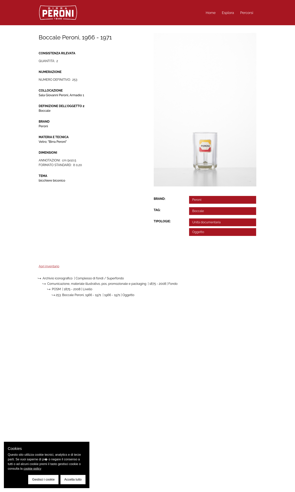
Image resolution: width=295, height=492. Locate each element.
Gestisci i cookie (43, 479)
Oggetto (198, 232)
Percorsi (246, 13)
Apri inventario (49, 266)
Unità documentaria (206, 222)
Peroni (196, 200)
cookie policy (32, 468)
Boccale (198, 211)
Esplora (228, 13)
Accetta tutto (73, 479)
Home (211, 13)
